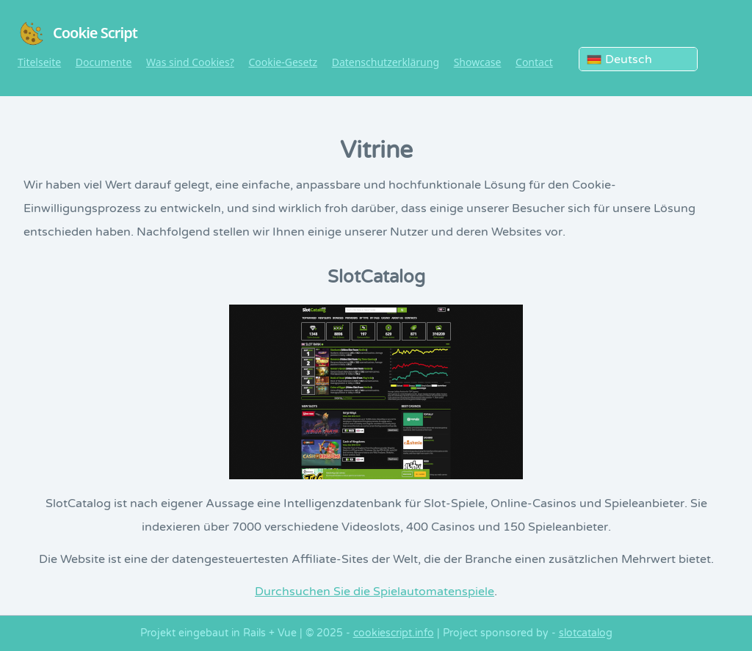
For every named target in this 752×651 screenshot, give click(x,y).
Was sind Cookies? (190, 62)
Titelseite (39, 62)
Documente (104, 62)
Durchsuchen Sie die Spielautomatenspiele (374, 591)
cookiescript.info (393, 633)
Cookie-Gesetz (282, 62)
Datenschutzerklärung (385, 62)
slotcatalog (585, 633)
